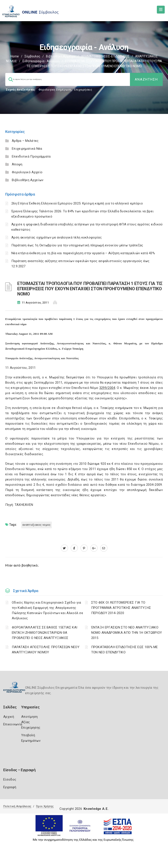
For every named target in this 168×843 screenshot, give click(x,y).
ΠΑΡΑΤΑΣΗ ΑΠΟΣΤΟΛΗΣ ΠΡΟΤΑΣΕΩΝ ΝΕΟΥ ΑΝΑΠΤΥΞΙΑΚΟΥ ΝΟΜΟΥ (45, 649)
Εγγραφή (9, 787)
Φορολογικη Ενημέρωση (55, 89)
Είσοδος (9, 779)
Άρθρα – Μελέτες (25, 141)
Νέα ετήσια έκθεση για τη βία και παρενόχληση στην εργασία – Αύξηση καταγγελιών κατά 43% (83, 253)
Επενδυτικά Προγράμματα (31, 156)
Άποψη (17, 164)
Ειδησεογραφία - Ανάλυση (41, 61)
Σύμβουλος (32, 56)
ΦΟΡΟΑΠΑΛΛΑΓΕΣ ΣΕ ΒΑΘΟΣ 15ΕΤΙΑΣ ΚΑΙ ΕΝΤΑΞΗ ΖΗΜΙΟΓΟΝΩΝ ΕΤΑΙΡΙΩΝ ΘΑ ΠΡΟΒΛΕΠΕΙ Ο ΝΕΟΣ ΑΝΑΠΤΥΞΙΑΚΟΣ (44, 632)
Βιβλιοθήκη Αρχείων (60, 56)
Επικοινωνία (12, 724)
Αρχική (8, 717)
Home (14, 56)
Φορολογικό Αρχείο (27, 172)
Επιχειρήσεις (83, 89)
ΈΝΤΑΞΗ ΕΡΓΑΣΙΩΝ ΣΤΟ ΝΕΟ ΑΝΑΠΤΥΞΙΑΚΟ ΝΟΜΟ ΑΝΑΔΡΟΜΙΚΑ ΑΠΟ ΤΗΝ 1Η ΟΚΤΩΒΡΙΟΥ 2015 (126, 632)
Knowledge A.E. (96, 809)
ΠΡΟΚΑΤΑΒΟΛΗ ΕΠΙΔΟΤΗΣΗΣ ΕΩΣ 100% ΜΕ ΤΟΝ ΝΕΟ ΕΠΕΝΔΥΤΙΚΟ (124, 649)
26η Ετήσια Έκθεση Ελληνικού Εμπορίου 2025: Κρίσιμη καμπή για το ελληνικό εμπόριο (77, 203)
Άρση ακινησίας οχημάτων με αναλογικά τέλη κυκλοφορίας (56, 237)
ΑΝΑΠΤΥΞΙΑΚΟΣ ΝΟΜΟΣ (36, 524)
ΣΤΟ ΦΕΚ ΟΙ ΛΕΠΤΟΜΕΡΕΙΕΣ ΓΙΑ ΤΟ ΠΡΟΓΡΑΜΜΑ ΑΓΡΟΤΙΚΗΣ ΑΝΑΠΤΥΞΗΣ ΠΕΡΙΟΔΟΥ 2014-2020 (121, 608)
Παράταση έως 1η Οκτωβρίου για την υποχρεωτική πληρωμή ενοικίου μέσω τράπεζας (77, 245)
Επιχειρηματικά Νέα (27, 149)
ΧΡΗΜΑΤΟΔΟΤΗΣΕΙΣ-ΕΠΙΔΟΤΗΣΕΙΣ (105, 56)
